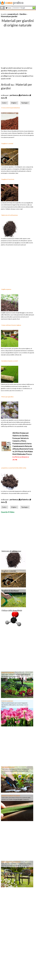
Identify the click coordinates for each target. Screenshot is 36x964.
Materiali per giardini (9, 16)
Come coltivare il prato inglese (11, 325)
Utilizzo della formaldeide (11, 611)
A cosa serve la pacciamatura (10, 107)
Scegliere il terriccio (7, 179)
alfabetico (25, 95)
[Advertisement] (18, 46)
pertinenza (14, 95)
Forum (8, 8)
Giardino (22, 14)
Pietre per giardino (7, 396)
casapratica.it (12, 14)
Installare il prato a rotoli (9, 361)
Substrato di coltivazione (9, 215)
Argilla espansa (6, 289)
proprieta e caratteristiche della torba (13, 468)
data (3, 98)
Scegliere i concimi (7, 143)
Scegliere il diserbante (10, 591)
